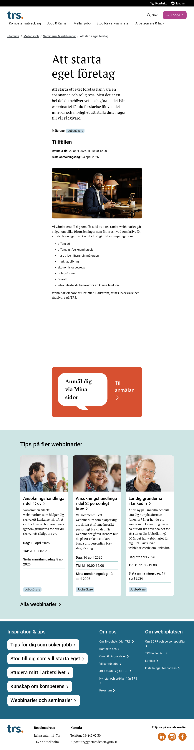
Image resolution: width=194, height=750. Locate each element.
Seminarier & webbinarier (59, 36)
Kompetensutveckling (25, 23)
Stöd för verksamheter (113, 23)
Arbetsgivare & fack (149, 23)
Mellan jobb (82, 23)
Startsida (13, 36)
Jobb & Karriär (57, 23)
